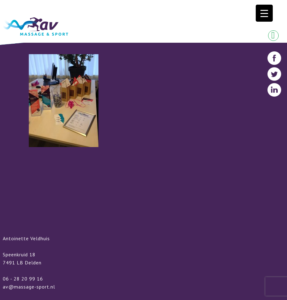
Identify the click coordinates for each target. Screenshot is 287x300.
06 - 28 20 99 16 (23, 279)
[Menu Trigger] (264, 13)
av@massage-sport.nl (29, 287)
